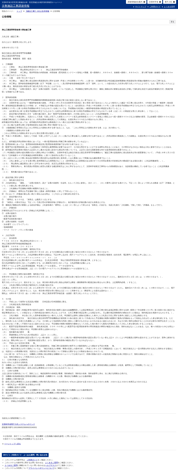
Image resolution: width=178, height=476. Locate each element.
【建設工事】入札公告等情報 (37, 11)
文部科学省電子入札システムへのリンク (18, 424)
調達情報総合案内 (135, 2)
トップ (19, 11)
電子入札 (168, 2)
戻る (172, 22)
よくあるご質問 (51, 463)
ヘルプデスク (50, 465)
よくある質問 (169, 7)
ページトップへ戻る (12, 444)
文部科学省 (153, 2)
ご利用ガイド (155, 7)
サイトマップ (140, 7)
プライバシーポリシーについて (41, 468)
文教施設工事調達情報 (15, 5)
